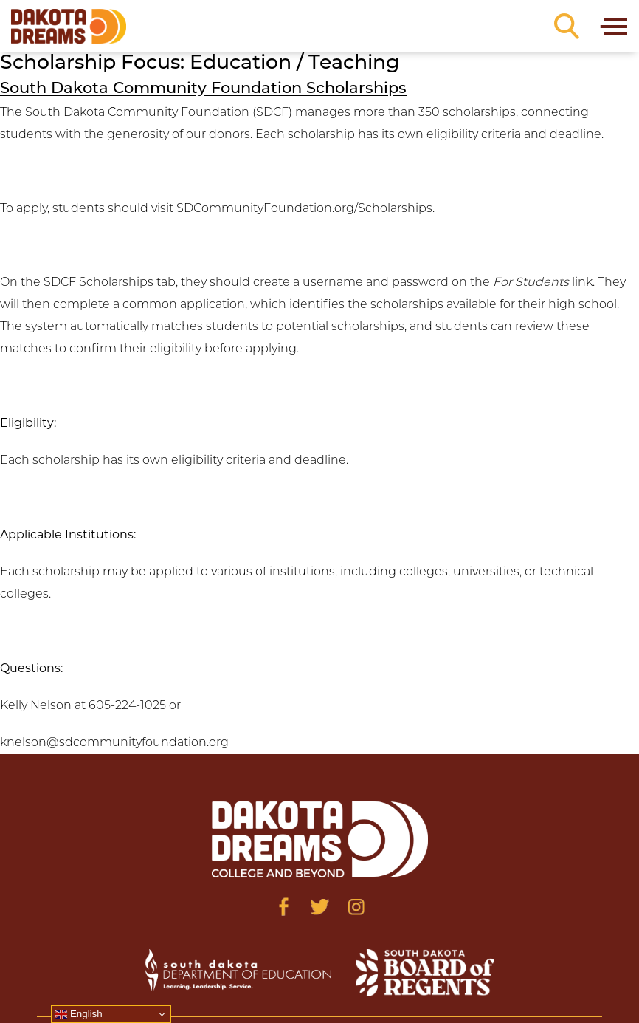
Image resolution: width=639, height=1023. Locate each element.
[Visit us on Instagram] (356, 906)
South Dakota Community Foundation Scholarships (203, 89)
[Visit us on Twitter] (320, 906)
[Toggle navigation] (613, 26)
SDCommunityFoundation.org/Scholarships (304, 209)
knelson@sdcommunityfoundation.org (114, 743)
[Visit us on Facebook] (283, 906)
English (78, 1014)
